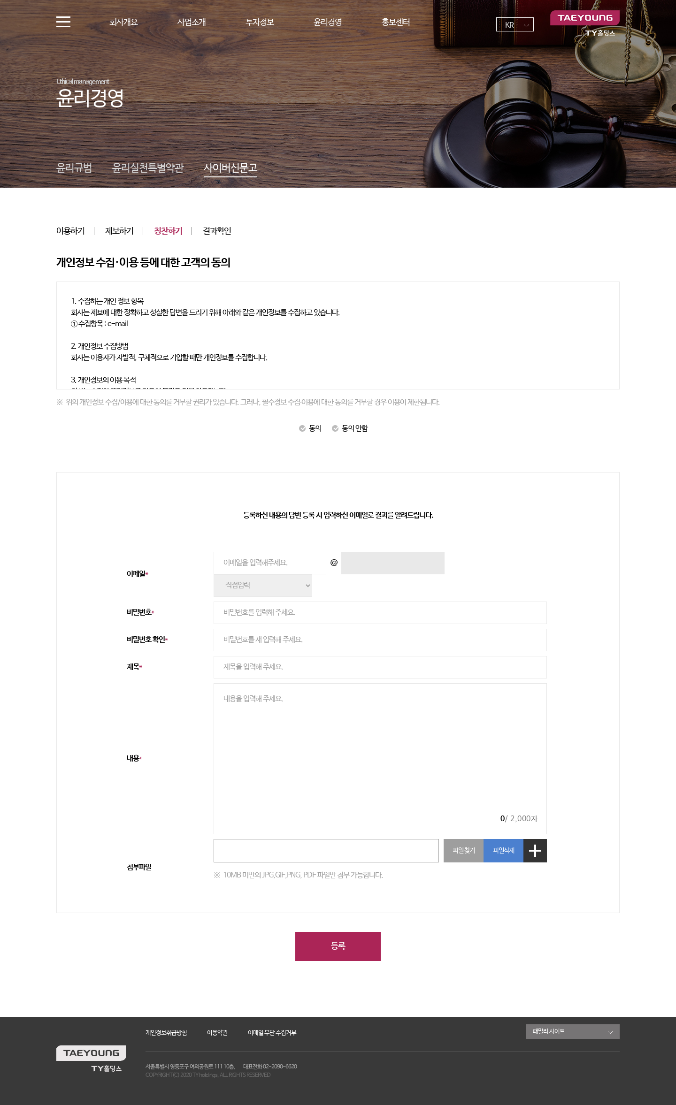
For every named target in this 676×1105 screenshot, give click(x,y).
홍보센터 (396, 22)
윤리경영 (328, 22)
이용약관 (217, 1032)
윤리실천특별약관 (148, 168)
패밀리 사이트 (549, 1031)
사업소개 (191, 22)
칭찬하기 (168, 231)
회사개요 (123, 22)
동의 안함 (350, 428)
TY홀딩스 (585, 23)
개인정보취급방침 (166, 1032)
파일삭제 (503, 850)
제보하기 (119, 231)
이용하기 (70, 231)
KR (509, 25)
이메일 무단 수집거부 (272, 1032)
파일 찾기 (464, 850)
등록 (338, 946)
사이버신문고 (230, 168)
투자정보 (260, 22)
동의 (310, 428)
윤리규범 (74, 168)
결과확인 (217, 231)
